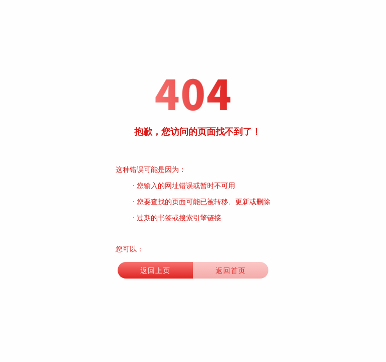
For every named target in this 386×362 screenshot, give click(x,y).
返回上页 (155, 270)
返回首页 (231, 270)
